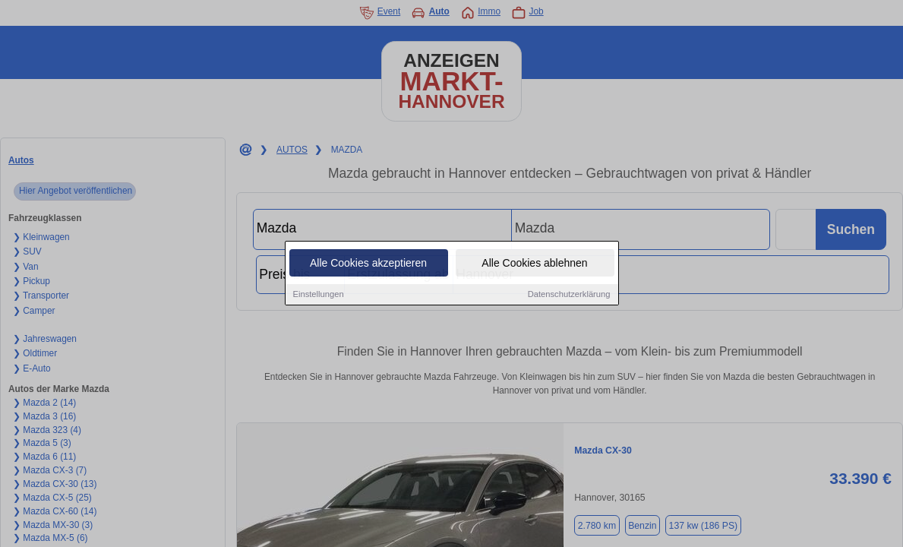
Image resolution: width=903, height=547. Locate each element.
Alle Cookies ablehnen (534, 264)
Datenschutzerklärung (569, 294)
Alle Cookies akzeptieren (368, 264)
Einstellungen (318, 294)
